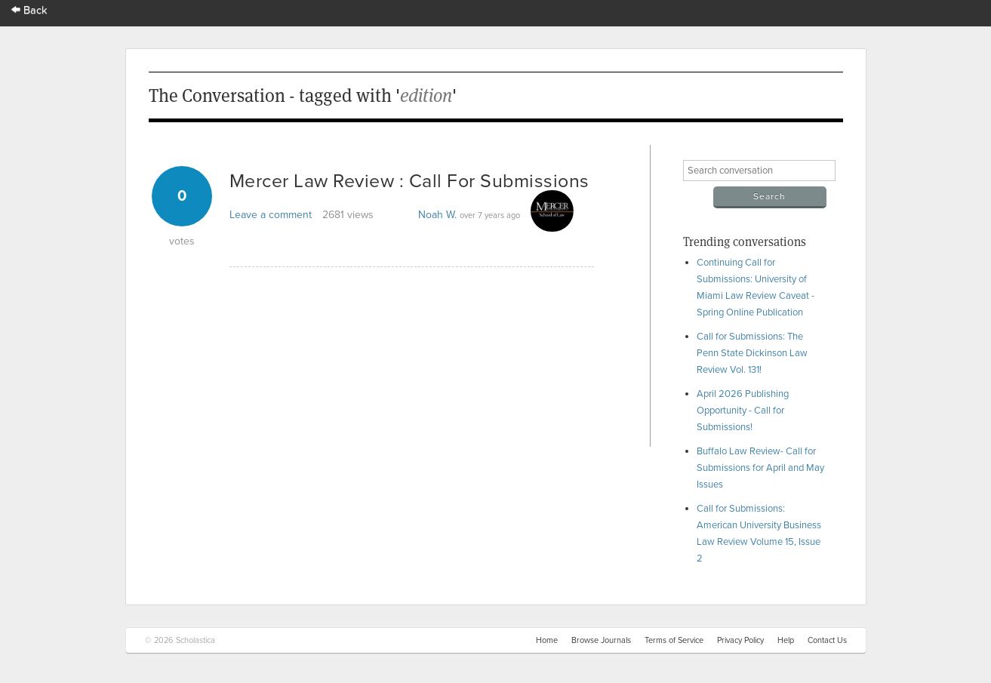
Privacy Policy (740, 640)
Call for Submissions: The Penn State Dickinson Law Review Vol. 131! (752, 353)
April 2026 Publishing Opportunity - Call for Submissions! (743, 410)
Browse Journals (601, 640)
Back (29, 10)
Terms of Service (674, 640)
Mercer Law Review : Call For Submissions (409, 181)
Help (785, 640)
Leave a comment (270, 214)
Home (547, 640)
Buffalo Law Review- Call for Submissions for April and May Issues (760, 468)
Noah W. (437, 214)
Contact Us (827, 640)
